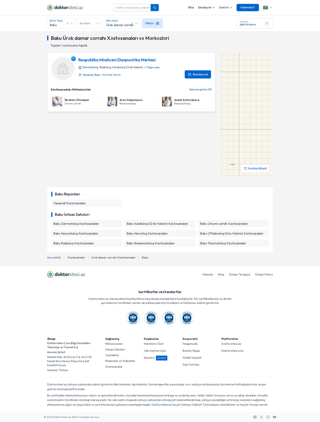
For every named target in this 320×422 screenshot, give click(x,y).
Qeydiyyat (206, 7)
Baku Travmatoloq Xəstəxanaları (223, 243)
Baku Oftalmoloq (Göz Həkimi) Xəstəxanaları (231, 233)
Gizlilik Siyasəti (192, 357)
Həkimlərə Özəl (153, 344)
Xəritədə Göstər (111, 74)
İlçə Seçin (85, 23)
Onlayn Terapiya (239, 274)
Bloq (191, 7)
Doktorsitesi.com (232, 351)
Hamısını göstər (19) (200, 89)
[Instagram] (268, 417)
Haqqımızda (190, 344)
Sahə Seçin (112, 20)
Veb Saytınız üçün (155, 351)
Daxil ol (225, 7)
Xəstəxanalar (76, 257)
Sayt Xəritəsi (191, 364)
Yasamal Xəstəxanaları (69, 203)
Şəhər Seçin (56, 20)
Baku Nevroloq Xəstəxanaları (147, 233)
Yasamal (87, 75)
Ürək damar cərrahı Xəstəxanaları (114, 257)
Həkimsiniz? (248, 7)
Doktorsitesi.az (231, 344)
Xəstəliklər (112, 355)
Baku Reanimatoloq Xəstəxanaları (150, 243)
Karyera (155, 357)
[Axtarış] (155, 7)
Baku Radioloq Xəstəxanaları (73, 243)
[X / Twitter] (261, 417)
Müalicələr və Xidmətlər (120, 361)
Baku (97, 75)
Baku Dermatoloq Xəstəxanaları (76, 224)
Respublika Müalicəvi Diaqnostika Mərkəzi (117, 59)
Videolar (207, 274)
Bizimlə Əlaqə (191, 351)
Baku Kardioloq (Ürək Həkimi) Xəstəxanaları (157, 224)
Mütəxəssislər (114, 344)
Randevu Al (198, 74)
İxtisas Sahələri (115, 349)
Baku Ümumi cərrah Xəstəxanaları (224, 224)
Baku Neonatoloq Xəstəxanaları (75, 233)
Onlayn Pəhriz (264, 274)
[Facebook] (255, 417)
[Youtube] (274, 417)
